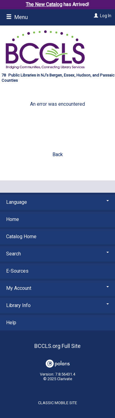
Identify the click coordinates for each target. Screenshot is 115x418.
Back (57, 154)
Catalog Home (21, 236)
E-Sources (17, 271)
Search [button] (57, 254)
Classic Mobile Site (57, 402)
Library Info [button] (57, 305)
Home (12, 219)
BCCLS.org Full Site (57, 346)
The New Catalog (44, 4)
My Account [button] (57, 288)
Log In (105, 15)
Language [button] (57, 202)
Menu (17, 17)
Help (11, 322)
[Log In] (95, 15)
